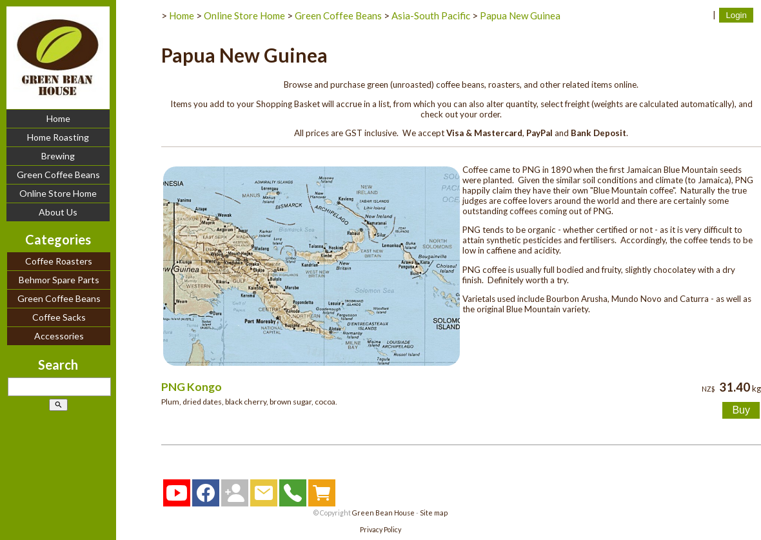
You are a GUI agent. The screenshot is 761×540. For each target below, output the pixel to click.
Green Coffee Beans (58, 174)
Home (58, 118)
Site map (434, 512)
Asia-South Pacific (430, 15)
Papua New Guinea (520, 15)
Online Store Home (58, 193)
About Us (58, 211)
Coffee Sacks (59, 317)
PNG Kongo (191, 387)
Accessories (59, 335)
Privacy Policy (380, 529)
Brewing (58, 155)
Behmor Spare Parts (59, 279)
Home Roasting (58, 137)
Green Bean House (383, 512)
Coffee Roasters (58, 260)
